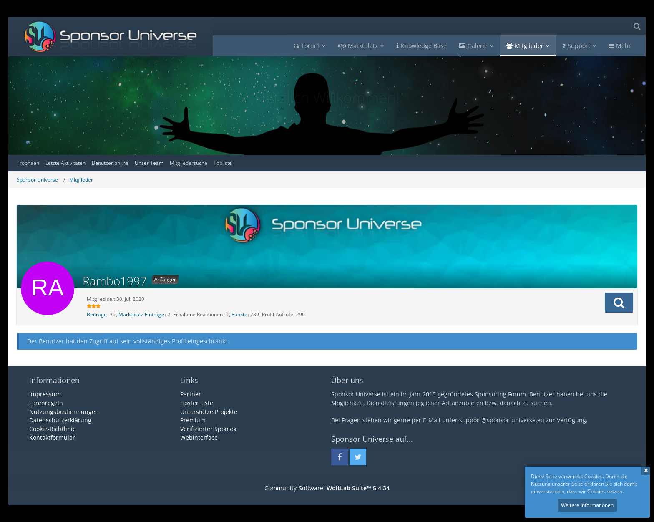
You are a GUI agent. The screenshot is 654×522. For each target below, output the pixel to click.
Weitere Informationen (587, 505)
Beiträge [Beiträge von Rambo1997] (97, 314)
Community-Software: (327, 488)
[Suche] (637, 26)
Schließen (645, 471)
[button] (619, 303)
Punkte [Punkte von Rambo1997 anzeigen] (239, 314)
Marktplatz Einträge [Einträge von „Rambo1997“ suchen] (141, 314)
